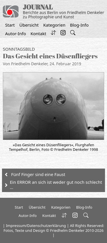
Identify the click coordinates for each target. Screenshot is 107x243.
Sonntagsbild (19, 49)
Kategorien (54, 25)
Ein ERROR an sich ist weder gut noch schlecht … (56, 184)
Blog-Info (79, 25)
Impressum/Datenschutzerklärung (36, 225)
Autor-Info (15, 33)
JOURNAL (38, 7)
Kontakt (38, 33)
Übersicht (29, 25)
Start (10, 25)
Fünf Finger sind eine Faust (38, 174)
